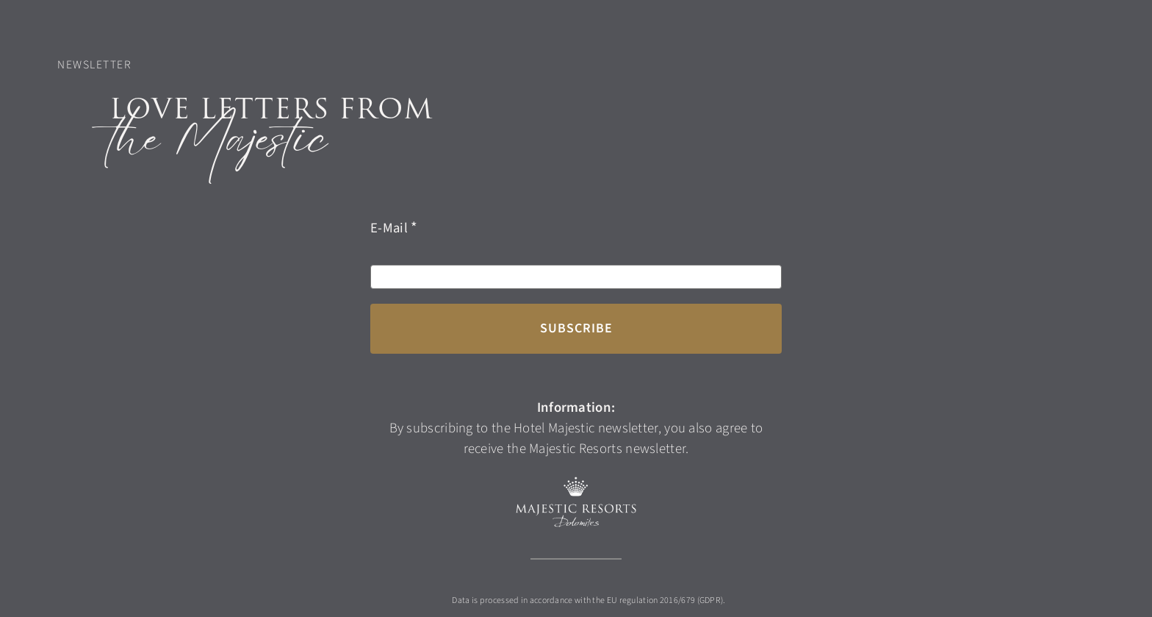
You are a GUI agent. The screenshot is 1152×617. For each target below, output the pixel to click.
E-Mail (389, 228)
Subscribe (576, 328)
